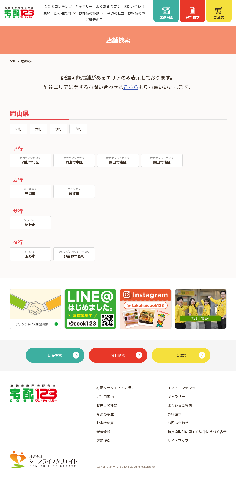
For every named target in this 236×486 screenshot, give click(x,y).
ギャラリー (83, 6)
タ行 (78, 129)
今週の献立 (115, 13)
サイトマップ (178, 440)
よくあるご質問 (108, 6)
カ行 (38, 129)
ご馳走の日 (94, 19)
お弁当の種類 (106, 405)
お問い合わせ (134, 6)
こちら (130, 86)
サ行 (58, 129)
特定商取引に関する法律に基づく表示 (197, 431)
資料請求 (175, 414)
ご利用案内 (105, 396)
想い (46, 13)
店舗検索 (103, 440)
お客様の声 (136, 13)
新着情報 (103, 431)
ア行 (18, 129)
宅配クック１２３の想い (115, 387)
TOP (12, 61)
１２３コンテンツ (58, 6)
